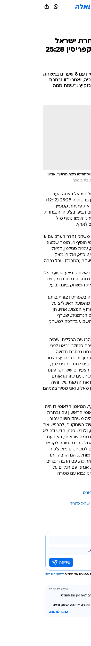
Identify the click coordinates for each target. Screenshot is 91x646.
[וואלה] (45, 6)
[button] (70, 6)
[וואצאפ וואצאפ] (17, 6)
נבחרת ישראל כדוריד (47, 503)
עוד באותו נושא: (74, 503)
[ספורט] (81, 31)
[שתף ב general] (8, 6)
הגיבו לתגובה (20, 612)
